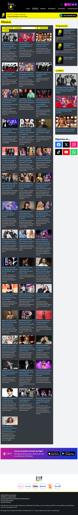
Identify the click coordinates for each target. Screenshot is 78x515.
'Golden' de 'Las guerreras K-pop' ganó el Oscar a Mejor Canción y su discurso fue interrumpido (44, 181)
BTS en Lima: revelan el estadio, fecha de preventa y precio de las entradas (10, 70)
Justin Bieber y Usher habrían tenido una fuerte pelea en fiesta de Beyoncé (27, 96)
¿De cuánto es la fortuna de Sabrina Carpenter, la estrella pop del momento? (44, 154)
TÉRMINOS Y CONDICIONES (8, 497)
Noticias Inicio (7, 28)
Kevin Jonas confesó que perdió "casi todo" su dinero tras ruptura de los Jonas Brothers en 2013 (44, 266)
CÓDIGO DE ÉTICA (6, 502)
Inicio (28, 8)
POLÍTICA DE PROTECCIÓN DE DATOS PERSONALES (15, 498)
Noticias (35, 8)
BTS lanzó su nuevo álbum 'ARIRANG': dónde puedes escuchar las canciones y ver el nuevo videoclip (10, 155)
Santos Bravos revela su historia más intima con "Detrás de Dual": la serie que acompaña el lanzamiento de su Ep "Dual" (44, 99)
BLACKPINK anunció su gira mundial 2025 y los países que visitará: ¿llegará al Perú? (44, 396)
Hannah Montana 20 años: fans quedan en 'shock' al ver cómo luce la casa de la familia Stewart (27, 70)
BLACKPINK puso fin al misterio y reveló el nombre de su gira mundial (27, 317)
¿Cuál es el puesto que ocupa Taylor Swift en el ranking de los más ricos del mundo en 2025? (27, 343)
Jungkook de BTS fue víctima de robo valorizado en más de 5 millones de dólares (10, 368)
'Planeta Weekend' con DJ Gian (17, 16)
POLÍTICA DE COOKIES (7, 500)
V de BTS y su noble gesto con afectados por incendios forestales (10, 395)
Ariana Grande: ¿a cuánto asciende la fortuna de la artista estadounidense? (10, 342)
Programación (72, 8)
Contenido (17, 28)
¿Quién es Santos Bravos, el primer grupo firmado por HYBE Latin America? (10, 237)
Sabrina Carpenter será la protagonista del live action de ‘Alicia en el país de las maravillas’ (44, 209)
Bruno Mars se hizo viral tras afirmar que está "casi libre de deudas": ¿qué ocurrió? (10, 266)
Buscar (36, 28)
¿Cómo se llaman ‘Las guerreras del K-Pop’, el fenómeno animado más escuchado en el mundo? (44, 238)
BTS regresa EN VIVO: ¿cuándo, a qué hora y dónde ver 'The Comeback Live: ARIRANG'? (27, 127)
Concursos (61, 8)
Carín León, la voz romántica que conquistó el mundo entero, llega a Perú (44, 127)
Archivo (6, 30)
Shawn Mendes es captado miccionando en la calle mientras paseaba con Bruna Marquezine (10, 181)
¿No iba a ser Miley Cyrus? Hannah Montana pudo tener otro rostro (44, 40)
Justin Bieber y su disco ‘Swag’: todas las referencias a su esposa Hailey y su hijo (27, 266)
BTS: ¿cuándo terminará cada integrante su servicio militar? (27, 395)
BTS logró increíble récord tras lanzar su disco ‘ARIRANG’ (44, 69)
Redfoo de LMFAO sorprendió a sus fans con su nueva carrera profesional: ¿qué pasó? (10, 424)
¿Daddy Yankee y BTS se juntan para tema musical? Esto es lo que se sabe (27, 291)
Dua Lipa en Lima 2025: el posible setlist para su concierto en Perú (44, 317)
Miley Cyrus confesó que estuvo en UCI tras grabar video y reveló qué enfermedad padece (10, 318)
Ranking (43, 8)
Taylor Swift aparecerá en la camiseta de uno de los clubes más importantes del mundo (44, 368)
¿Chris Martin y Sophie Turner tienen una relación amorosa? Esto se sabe (27, 237)
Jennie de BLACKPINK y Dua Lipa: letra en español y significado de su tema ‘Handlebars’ (44, 343)
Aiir (58, 510)
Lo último (59, 71)
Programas (52, 8)
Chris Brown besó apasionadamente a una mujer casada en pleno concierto (27, 41)
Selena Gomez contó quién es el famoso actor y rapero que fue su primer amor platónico (10, 292)
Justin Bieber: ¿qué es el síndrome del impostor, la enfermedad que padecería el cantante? (27, 368)
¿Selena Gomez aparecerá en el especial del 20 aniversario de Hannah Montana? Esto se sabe (27, 155)
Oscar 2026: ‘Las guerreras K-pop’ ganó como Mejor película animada (10, 209)
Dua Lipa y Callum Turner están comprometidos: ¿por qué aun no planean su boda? (44, 292)
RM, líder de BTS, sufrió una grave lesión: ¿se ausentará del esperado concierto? (10, 127)
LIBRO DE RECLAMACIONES (8, 495)
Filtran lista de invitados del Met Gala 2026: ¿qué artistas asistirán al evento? (27, 181)
